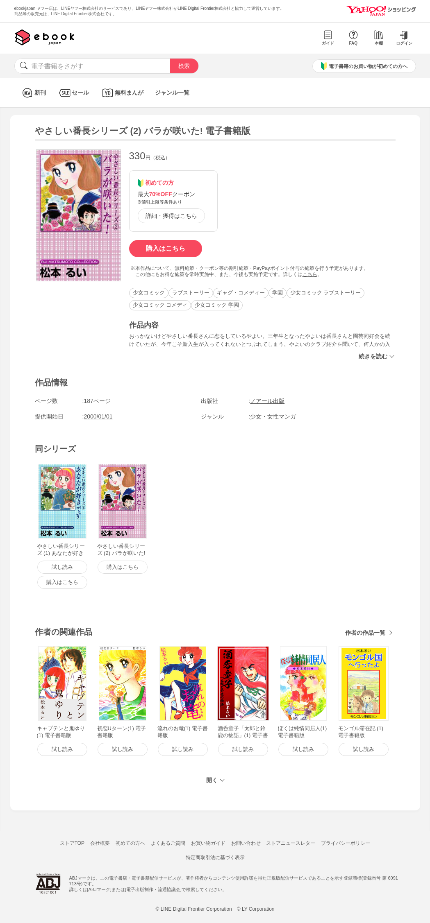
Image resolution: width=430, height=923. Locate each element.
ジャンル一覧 (172, 92)
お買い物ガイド (208, 843)
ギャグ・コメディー (241, 293)
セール (73, 93)
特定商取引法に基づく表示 (215, 857)
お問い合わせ (246, 843)
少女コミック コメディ (160, 305)
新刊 (33, 93)
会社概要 (100, 843)
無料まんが (121, 93)
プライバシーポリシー (345, 843)
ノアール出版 (267, 401)
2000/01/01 (98, 416)
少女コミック (149, 293)
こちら (310, 274)
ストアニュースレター (290, 843)
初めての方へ (130, 843)
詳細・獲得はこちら (171, 216)
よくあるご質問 (168, 843)
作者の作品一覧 (365, 632)
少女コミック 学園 (217, 305)
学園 (277, 293)
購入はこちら (165, 248)
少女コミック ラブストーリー (325, 293)
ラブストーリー (190, 293)
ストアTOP (72, 843)
